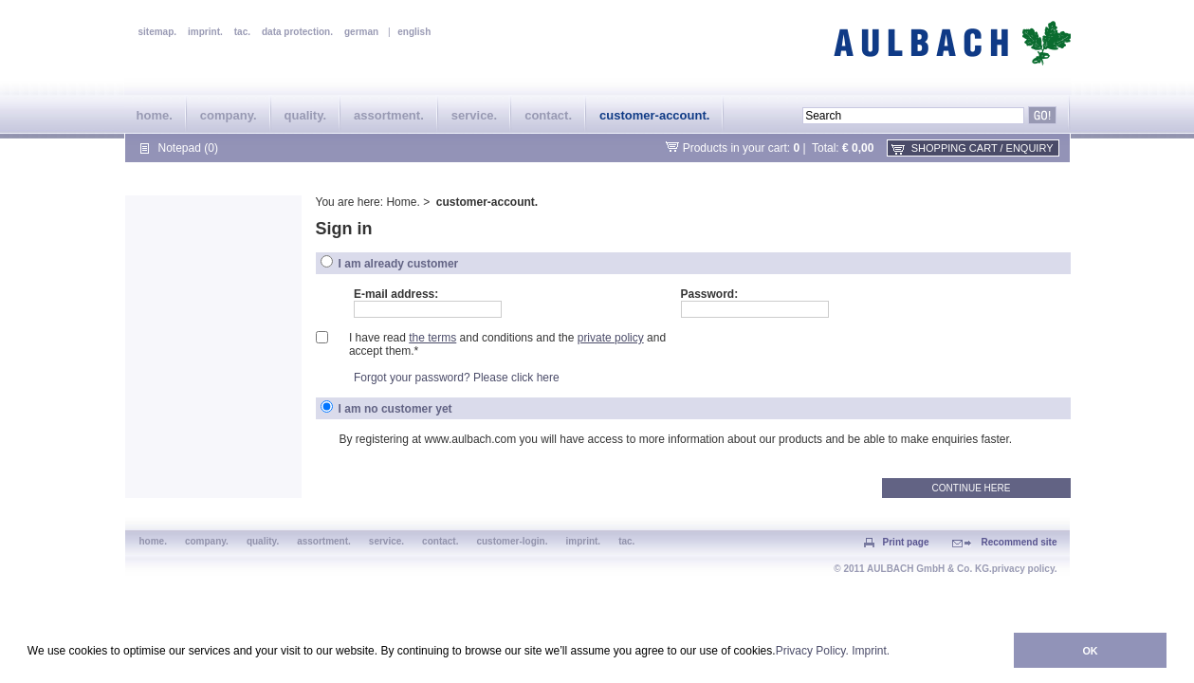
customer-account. (654, 115)
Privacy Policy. (812, 650)
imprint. (205, 32)
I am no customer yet (395, 408)
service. (474, 115)
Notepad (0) (188, 148)
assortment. (389, 115)
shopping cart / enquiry (982, 148)
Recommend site (1018, 542)
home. (155, 115)
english (414, 32)
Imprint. (871, 650)
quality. (306, 115)
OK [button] (1089, 650)
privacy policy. (1024, 568)
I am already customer (399, 263)
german (361, 32)
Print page (906, 542)
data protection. (297, 32)
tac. (242, 32)
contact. (548, 115)
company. (228, 115)
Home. (402, 202)
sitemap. (157, 32)
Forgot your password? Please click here (457, 377)
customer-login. (511, 541)
